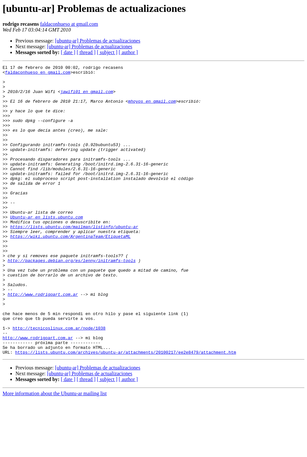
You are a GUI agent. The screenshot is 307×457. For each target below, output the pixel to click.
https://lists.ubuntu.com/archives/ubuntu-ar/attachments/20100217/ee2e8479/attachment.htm (125, 410)
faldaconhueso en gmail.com (37, 74)
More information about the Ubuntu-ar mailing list (55, 451)
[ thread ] (86, 52)
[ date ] (68, 52)
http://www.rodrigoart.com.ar (43, 340)
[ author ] (128, 52)
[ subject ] (107, 52)
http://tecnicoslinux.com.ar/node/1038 (59, 381)
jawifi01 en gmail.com (86, 97)
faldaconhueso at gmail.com (69, 24)
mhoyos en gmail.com (152, 109)
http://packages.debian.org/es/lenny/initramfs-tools (72, 300)
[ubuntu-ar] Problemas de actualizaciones (97, 40)
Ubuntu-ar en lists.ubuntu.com (46, 248)
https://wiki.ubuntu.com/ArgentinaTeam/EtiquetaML (70, 271)
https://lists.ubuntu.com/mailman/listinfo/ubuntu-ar (74, 259)
